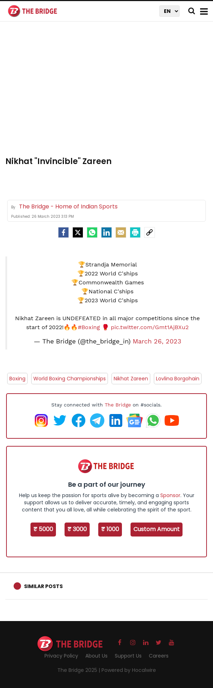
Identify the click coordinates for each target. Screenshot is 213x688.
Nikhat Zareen (131, 378)
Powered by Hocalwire (128, 670)
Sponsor (170, 495)
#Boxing (89, 327)
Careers (159, 655)
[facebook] (63, 232)
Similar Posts (43, 586)
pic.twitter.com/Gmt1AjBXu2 (150, 327)
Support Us (128, 655)
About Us (96, 655)
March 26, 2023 (157, 341)
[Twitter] (77, 232)
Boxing (17, 378)
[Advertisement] (109, 93)
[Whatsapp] (92, 232)
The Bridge (118, 405)
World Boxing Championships (69, 378)
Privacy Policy (61, 655)
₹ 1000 (110, 529)
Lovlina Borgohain (177, 378)
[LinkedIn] (106, 232)
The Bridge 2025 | (79, 670)
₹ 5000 (43, 529)
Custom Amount (156, 529)
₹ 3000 (77, 529)
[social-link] (149, 232)
